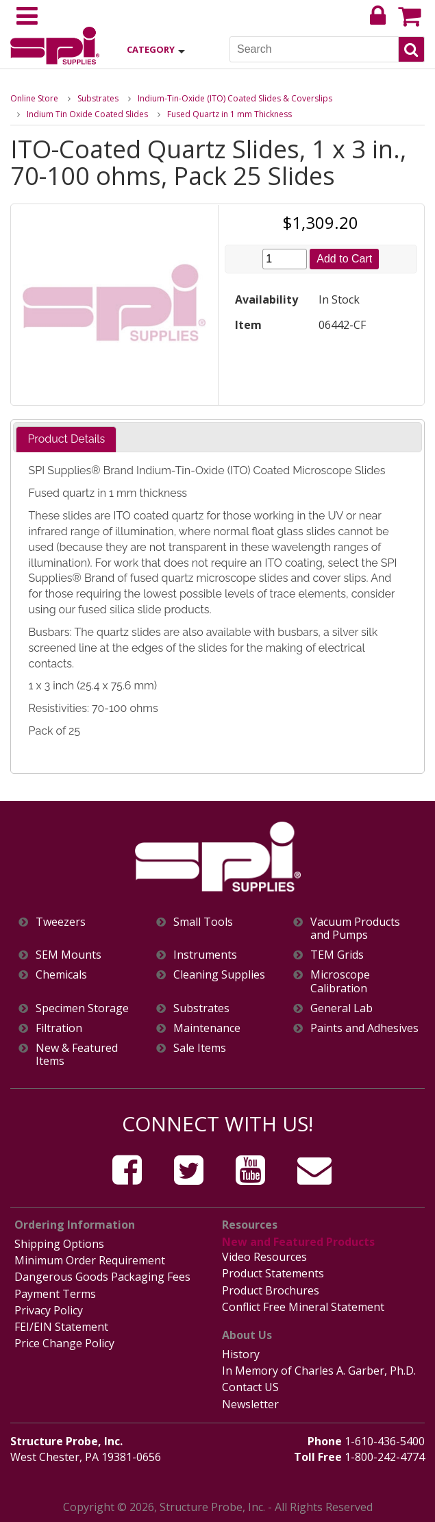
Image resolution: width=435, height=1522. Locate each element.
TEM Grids (337, 954)
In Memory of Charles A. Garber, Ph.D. (319, 1370)
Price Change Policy (64, 1343)
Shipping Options (59, 1243)
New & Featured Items (77, 1055)
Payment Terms (55, 1293)
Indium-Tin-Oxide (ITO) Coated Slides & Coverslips (235, 98)
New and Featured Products (298, 1241)
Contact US (250, 1387)
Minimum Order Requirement (89, 1260)
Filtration (59, 1028)
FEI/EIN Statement (61, 1326)
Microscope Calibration (340, 981)
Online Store (34, 98)
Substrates (98, 98)
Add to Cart (344, 259)
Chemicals (61, 974)
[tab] (66, 439)
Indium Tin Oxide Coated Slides (87, 114)
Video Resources (264, 1256)
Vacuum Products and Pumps (355, 929)
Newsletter (250, 1404)
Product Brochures (270, 1290)
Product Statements (273, 1273)
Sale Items (199, 1048)
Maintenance (206, 1028)
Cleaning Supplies (219, 974)
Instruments (205, 954)
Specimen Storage (82, 1008)
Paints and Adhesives (364, 1028)
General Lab (341, 1008)
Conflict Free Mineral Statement (303, 1306)
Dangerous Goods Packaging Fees (102, 1276)
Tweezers (61, 922)
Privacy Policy (48, 1310)
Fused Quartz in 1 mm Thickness (229, 114)
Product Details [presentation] (66, 438)
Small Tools (203, 922)
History (241, 1354)
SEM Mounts (68, 954)
